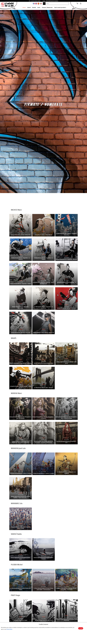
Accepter (81, 628)
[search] (57, 3)
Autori (29, 7)
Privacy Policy (9, 629)
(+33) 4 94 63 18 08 (35, 0)
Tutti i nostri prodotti (60, 7)
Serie (38, 7)
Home (24, 7)
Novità (34, 7)
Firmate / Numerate (47, 7)
